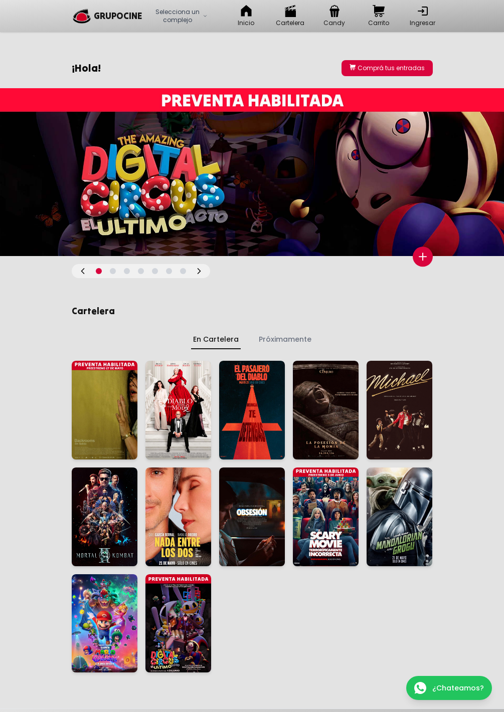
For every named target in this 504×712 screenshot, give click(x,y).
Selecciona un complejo (181, 16)
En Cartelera (216, 339)
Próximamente (285, 339)
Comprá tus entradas (387, 68)
